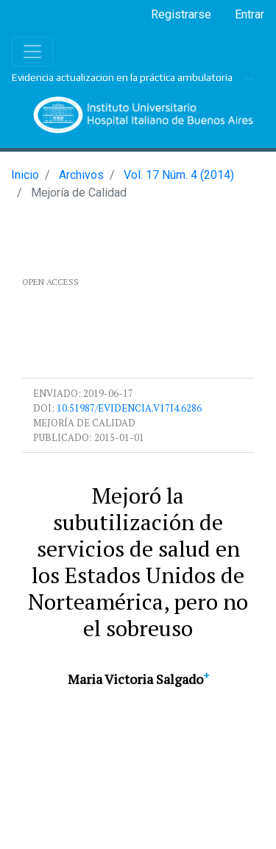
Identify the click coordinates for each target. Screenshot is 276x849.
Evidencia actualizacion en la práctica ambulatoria (122, 77)
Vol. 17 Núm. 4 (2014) (179, 175)
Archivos (81, 175)
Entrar (249, 14)
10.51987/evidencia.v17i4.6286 (129, 408)
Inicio (25, 175)
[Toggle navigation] (32, 51)
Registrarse (181, 14)
